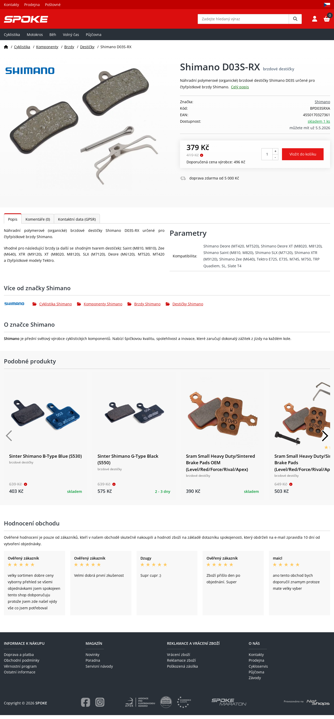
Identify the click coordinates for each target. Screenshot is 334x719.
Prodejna (32, 4)
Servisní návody (99, 669)
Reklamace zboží (181, 664)
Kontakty (11, 4)
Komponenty (47, 50)
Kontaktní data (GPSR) (77, 223)
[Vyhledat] (295, 21)
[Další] (325, 440)
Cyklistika (12, 38)
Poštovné (53, 4)
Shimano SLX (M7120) (273, 256)
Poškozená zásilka (182, 669)
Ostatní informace (19, 675)
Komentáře (37, 223)
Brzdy (69, 50)
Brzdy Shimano (143, 307)
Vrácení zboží (178, 658)
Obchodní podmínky (21, 664)
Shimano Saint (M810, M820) (228, 256)
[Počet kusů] (267, 158)
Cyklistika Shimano (52, 307)
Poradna (93, 664)
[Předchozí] (9, 440)
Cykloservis (258, 669)
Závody (255, 681)
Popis (12, 223)
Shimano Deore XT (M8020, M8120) (291, 249)
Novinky (92, 658)
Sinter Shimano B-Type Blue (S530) (45, 460)
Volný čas (71, 38)
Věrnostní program (20, 669)
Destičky (87, 50)
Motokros (35, 38)
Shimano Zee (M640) (237, 263)
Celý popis (240, 90)
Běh (52, 38)
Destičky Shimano (184, 307)
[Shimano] (18, 307)
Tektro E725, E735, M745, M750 (284, 263)
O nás (254, 646)
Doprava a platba (19, 658)
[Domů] (6, 50)
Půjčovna (93, 38)
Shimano (322, 105)
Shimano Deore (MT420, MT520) (231, 249)
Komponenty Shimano (99, 307)
